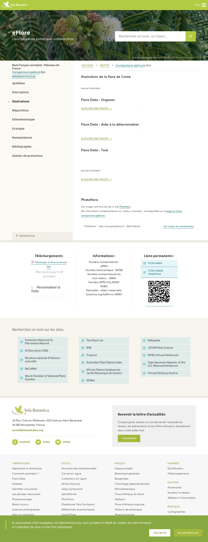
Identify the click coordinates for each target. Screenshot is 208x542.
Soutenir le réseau (179, 492)
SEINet (88, 380)
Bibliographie (21, 146)
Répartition (20, 110)
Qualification (175, 468)
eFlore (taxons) (71, 483)
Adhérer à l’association (182, 497)
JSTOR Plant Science (158, 348)
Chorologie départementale (132, 483)
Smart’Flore (69, 514)
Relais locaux (20, 504)
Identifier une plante (24, 489)
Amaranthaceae (24, 76)
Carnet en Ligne (71, 473)
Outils (66, 463)
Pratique (174, 506)
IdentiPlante (69, 494)
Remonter (25, 236)
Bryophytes (122, 478)
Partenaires (175, 487)
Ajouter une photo (95, 108)
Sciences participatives (26, 509)
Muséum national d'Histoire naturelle (40, 359)
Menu (200, 5)
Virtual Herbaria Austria (160, 373)
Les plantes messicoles (26, 494)
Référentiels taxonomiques (78, 509)
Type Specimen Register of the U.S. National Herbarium (164, 364)
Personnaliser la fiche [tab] (45, 289)
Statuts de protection (27, 156)
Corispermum (20, 72)
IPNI (87, 348)
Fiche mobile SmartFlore (153, 272)
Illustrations (20, 101)
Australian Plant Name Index (102, 362)
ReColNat (28, 369)
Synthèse (18, 83)
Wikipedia (151, 340)
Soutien (173, 482)
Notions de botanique (128, 509)
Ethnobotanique (23, 119)
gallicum (35, 72)
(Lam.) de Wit (151, 57)
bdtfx (104, 65)
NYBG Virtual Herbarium (160, 355)
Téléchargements (178, 473)
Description (20, 92)
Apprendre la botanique (27, 468)
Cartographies (176, 511)
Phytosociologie (22, 499)
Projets (120, 463)
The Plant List (92, 340)
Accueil (88, 65)
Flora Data (18, 478)
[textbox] (150, 36)
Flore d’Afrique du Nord (129, 494)
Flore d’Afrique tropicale (129, 504)
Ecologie (18, 128)
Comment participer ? (25, 473)
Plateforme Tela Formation (78, 504)
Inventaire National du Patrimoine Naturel (36, 341)
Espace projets (124, 468)
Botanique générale (127, 473)
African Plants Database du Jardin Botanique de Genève (102, 371)
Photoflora (124, 206)
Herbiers (17, 483)
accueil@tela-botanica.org (27, 430)
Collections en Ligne (74, 478)
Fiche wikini (153, 263)
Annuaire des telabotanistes (79, 468)
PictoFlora (68, 499)
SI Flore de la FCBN (34, 351)
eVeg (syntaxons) (72, 489)
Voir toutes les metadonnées (178, 226)
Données (174, 463)
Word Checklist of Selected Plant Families (43, 377)
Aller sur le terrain (23, 514)
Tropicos (89, 355)
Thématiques (21, 463)
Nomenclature (22, 137)
